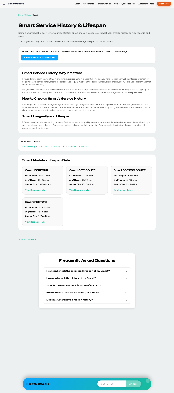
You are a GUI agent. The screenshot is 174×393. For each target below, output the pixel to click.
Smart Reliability (28, 146)
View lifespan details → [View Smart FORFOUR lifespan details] (36, 190)
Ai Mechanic (88, 4)
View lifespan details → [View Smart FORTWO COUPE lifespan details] (124, 190)
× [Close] (147, 381)
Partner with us (104, 4)
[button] (87, 271)
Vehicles (28, 15)
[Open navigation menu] (3, 3)
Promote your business (124, 4)
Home (20, 15)
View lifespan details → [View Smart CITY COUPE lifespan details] (80, 190)
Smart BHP (43, 146)
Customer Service (146, 4)
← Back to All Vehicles (27, 239)
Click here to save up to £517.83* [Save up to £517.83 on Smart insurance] (39, 57)
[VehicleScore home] (16, 4)
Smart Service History (77, 146)
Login (77, 4)
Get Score (164, 4)
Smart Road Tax (58, 146)
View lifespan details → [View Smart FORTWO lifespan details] (36, 222)
